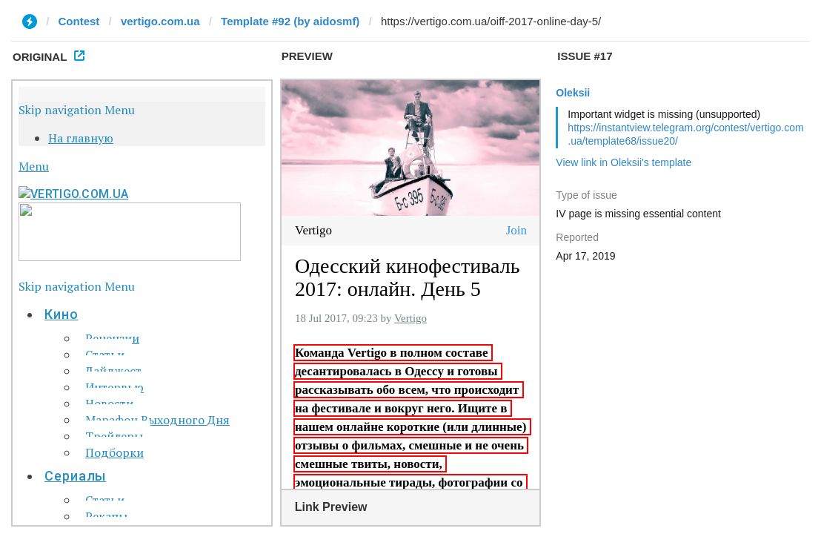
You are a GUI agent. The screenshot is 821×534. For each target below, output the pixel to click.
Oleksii (573, 93)
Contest (79, 21)
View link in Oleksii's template (623, 162)
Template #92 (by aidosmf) (290, 21)
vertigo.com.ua (160, 21)
